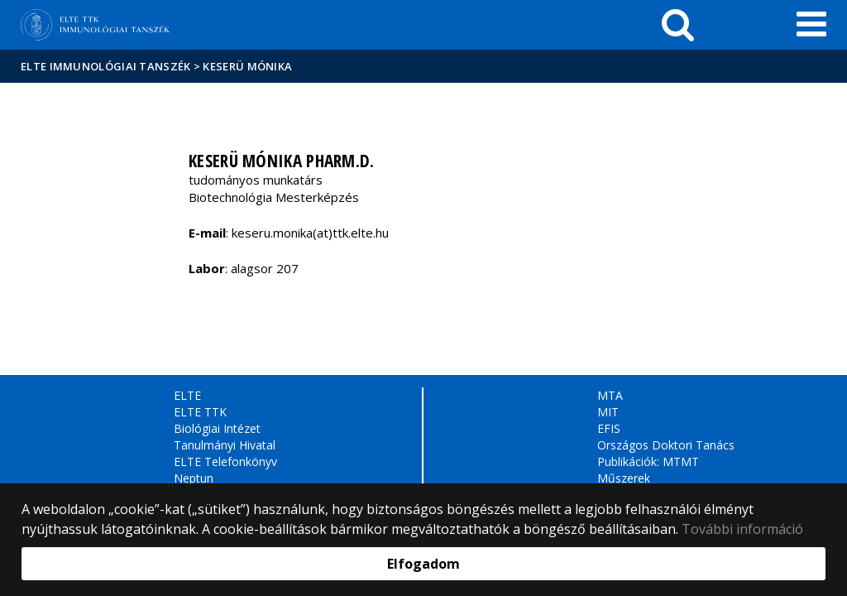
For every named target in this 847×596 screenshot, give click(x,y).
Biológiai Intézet (217, 428)
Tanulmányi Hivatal (224, 445)
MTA (610, 395)
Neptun (193, 478)
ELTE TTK (200, 412)
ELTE (187, 395)
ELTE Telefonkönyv (225, 461)
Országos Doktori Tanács (666, 445)
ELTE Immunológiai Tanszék (106, 66)
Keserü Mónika (247, 66)
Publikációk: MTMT (648, 461)
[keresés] (678, 25)
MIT (608, 412)
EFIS (608, 428)
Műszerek (623, 478)
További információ (742, 529)
